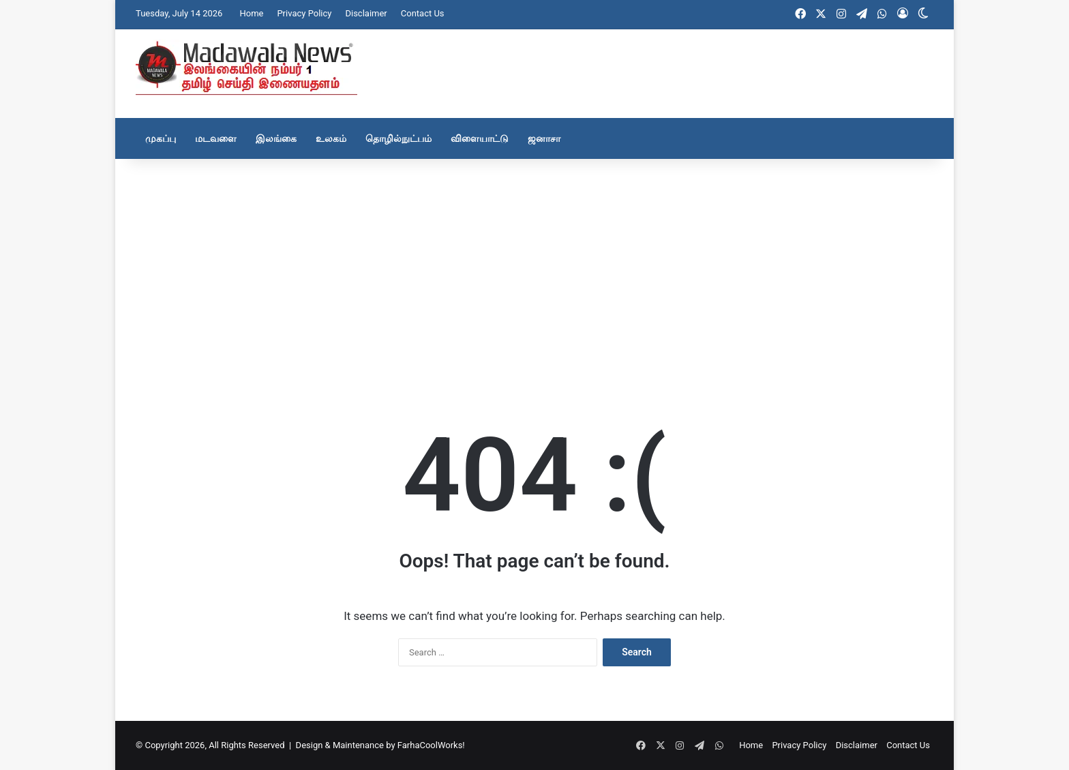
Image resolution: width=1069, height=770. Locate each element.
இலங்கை (276, 138)
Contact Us (423, 13)
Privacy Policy (304, 13)
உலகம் (331, 138)
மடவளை (216, 138)
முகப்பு (160, 138)
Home (251, 13)
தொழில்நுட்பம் (398, 138)
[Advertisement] (534, 268)
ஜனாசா (544, 138)
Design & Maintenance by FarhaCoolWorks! (380, 745)
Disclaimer (366, 13)
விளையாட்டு (480, 138)
